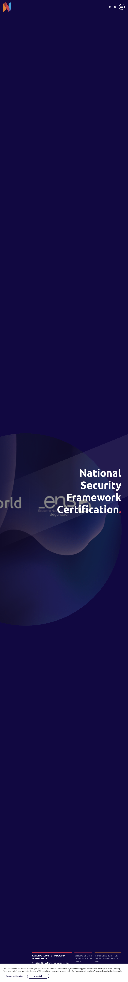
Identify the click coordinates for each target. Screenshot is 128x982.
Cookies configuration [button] (14, 976)
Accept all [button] (38, 976)
